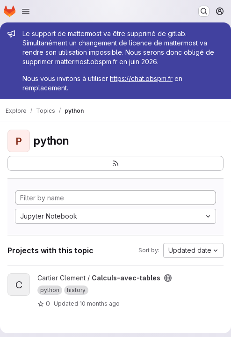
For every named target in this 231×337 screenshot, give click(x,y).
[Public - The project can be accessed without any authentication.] (168, 278)
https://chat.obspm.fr (141, 78)
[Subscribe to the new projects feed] (115, 163)
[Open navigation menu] (25, 11)
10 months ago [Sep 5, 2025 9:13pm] (99, 303)
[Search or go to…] (203, 11)
